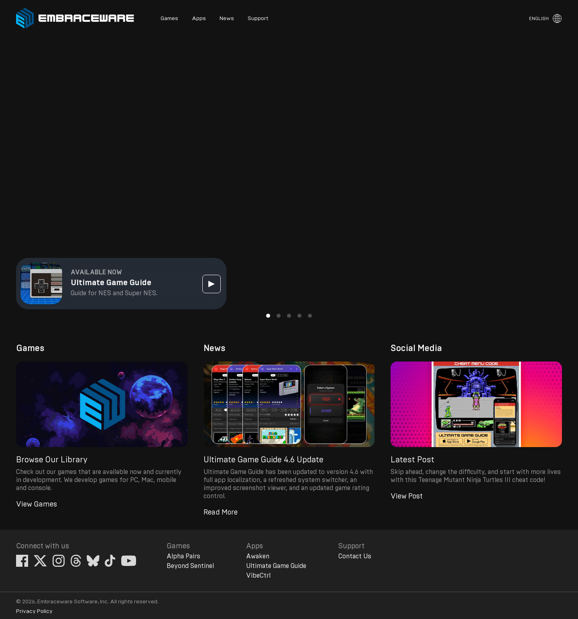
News (227, 18)
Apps (199, 18)
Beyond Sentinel (190, 566)
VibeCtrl (258, 575)
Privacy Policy (34, 611)
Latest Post (412, 460)
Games (169, 18)
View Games (36, 504)
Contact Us (354, 556)
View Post (407, 496)
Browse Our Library (52, 460)
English (539, 18)
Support (258, 18)
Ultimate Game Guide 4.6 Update (264, 460)
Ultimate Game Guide (276, 566)
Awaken (257, 556)
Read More (221, 512)
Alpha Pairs (183, 556)
